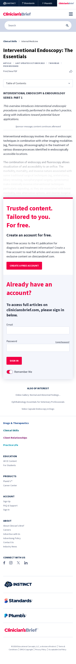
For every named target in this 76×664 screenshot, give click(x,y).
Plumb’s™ (7, 481)
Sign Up (7, 501)
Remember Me (23, 371)
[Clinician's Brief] (66, 3)
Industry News (10, 546)
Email (9, 324)
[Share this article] (71, 71)
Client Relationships (15, 437)
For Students (9, 465)
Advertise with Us (11, 534)
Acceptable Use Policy (57, 649)
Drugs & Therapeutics (16, 423)
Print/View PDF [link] (10, 71)
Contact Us (8, 542)
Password (11, 341)
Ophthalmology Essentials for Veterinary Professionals (38, 401)
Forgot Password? (62, 342)
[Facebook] (4, 562)
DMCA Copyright (26, 649)
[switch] (9, 372)
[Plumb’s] (47, 3)
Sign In (6, 509)
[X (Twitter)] (18, 562)
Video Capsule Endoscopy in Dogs (38, 408)
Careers (7, 529)
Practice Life (10, 445)
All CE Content (10, 461)
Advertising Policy (12, 538)
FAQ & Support (10, 505)
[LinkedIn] (25, 562)
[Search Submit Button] (67, 25)
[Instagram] (10, 562)
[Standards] (28, 3)
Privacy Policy (40, 649)
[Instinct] (9, 3)
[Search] (38, 25)
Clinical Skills (11, 430)
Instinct (53, 646)
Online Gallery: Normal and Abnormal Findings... (38, 394)
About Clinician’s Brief (13, 525)
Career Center (10, 485)
